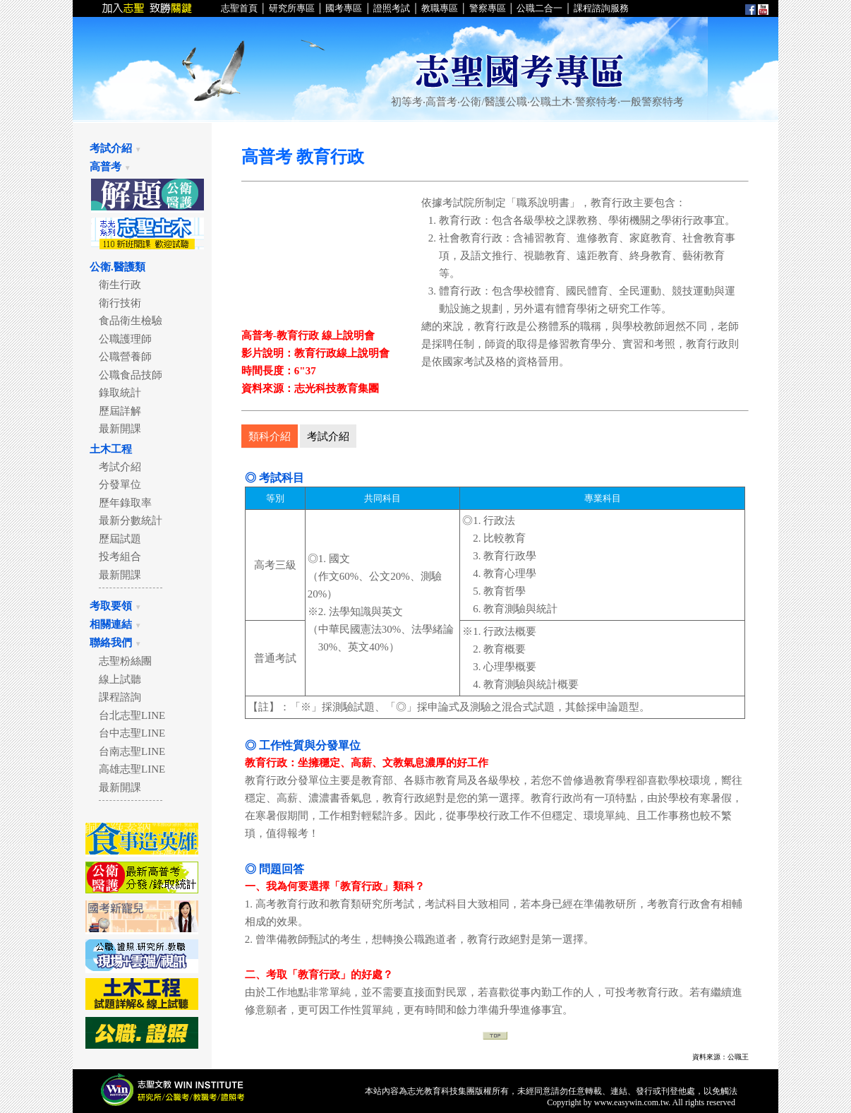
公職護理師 (120, 339)
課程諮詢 (114, 697)
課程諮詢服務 (601, 8)
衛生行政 (114, 284)
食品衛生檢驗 (125, 320)
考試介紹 (116, 148)
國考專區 (342, 8)
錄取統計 (114, 392)
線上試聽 (114, 679)
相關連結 (116, 624)
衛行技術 (114, 303)
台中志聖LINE (126, 733)
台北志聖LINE (126, 715)
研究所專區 (292, 8)
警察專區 (487, 8)
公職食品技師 (125, 375)
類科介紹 (269, 436)
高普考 (110, 166)
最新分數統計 (125, 520)
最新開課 (114, 428)
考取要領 (116, 606)
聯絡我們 (116, 642)
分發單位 (114, 484)
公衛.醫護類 (117, 267)
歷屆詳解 (114, 411)
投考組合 (114, 556)
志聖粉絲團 (120, 661)
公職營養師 (120, 356)
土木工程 (111, 449)
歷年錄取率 (120, 502)
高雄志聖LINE (126, 769)
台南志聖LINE (126, 751)
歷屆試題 (114, 538)
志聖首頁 (240, 8)
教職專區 (439, 8)
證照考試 (391, 8)
